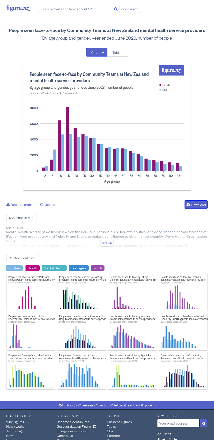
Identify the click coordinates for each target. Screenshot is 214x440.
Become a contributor (73, 421)
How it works (15, 426)
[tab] (96, 52)
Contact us (65, 435)
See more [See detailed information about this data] (107, 243)
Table (116, 52)
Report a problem (21, 204)
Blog (110, 431)
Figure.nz (18, 8)
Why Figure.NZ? (17, 421)
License (47, 204)
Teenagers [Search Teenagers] (79, 267)
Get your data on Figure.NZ (76, 426)
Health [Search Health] (32, 267)
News (10, 435)
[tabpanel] (107, 127)
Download (196, 204)
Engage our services (72, 431)
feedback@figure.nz (141, 405)
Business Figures (119, 421)
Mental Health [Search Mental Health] (54, 267)
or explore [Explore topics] (130, 8)
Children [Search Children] (14, 267)
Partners (113, 435)
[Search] (116, 9)
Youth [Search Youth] (97, 267)
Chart (95, 52)
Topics (112, 426)
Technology (14, 431)
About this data (20, 217)
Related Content (21, 257)
